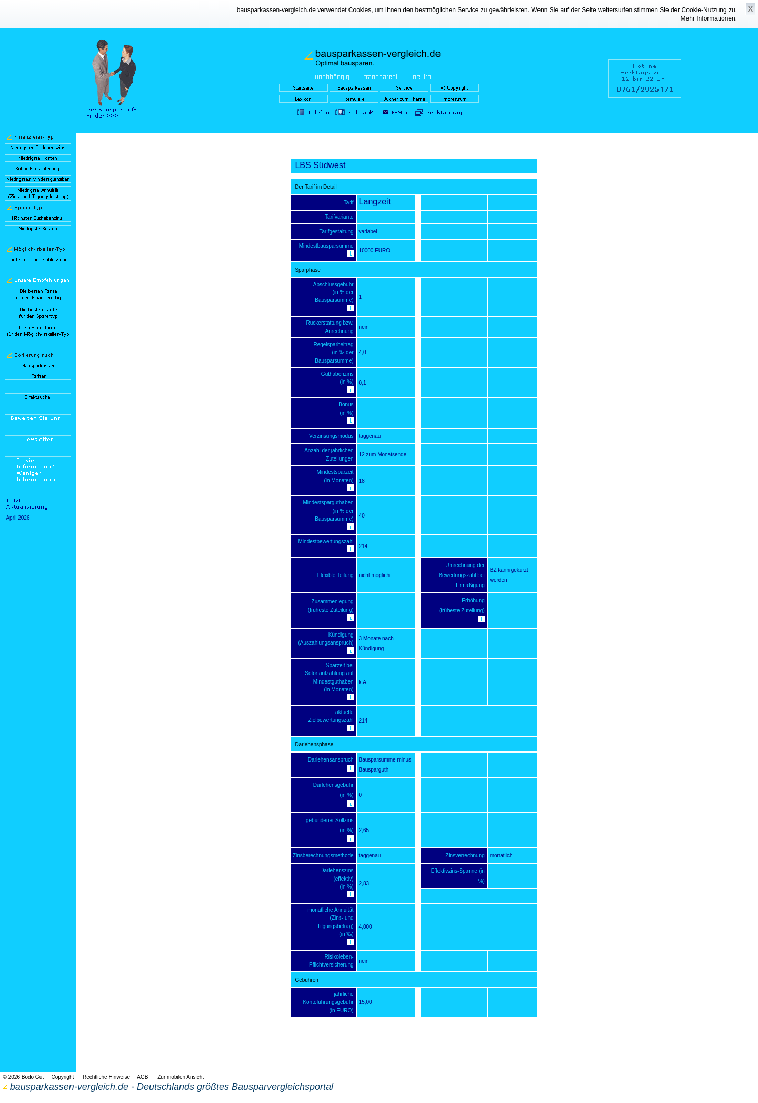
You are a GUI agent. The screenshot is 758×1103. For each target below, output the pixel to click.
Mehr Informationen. (709, 18)
